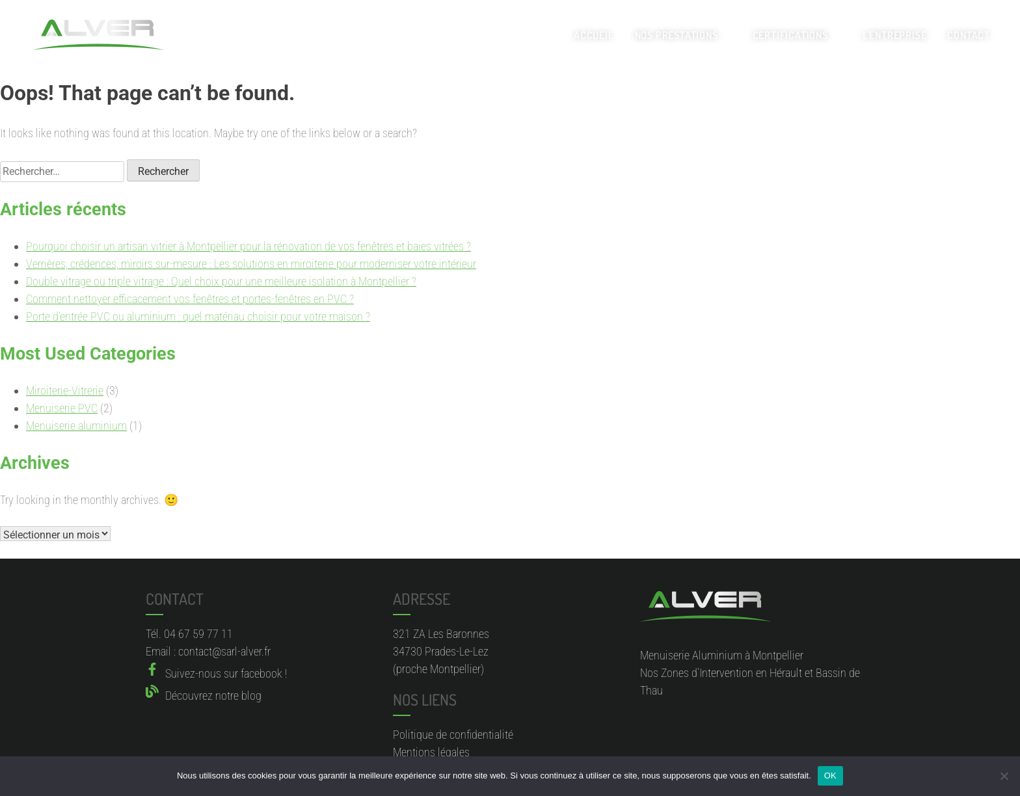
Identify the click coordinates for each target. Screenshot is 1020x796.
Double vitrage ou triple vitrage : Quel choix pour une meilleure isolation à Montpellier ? (221, 281)
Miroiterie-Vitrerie (64, 390)
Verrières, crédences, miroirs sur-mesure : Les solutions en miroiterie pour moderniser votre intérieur (251, 264)
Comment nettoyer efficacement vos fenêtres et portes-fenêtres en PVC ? (190, 299)
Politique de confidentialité (453, 734)
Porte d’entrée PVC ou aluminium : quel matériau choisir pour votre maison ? (198, 316)
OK (830, 775)
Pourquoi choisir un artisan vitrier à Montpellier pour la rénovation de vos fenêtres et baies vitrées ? (248, 246)
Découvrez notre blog (213, 695)
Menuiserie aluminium (76, 425)
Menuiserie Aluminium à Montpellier (721, 655)
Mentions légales (431, 752)
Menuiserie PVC (62, 408)
